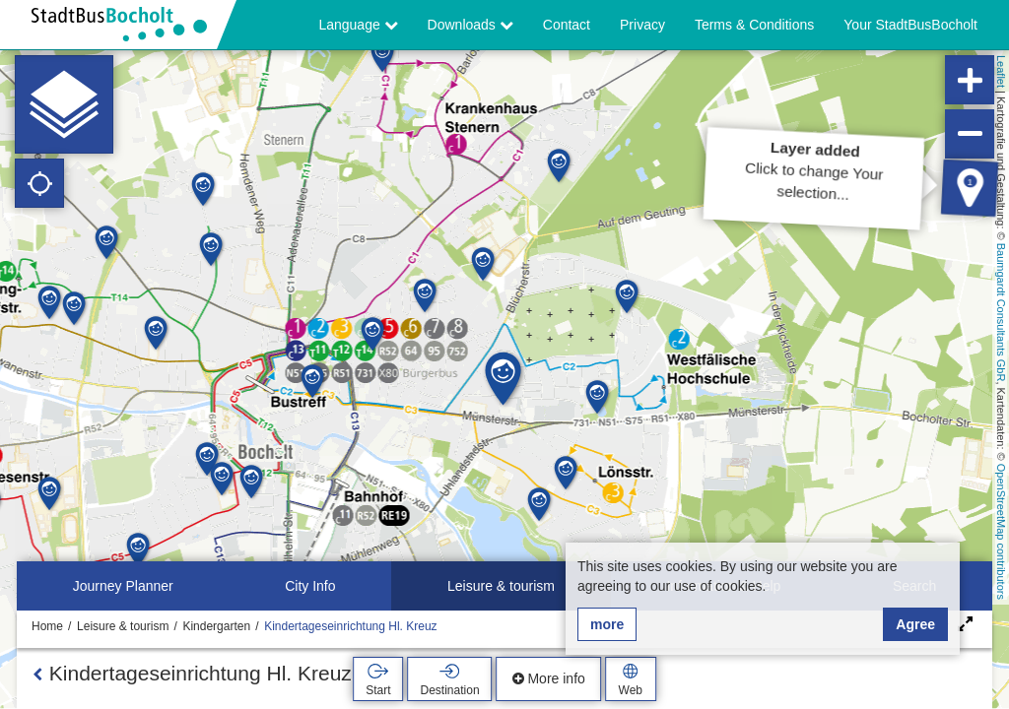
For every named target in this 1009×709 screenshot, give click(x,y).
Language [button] (357, 24)
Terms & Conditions (754, 24)
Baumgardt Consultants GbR (1001, 312)
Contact (566, 24)
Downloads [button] (470, 24)
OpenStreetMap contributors (1001, 532)
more (607, 624)
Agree (915, 624)
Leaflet (1001, 71)
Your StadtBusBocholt (910, 24)
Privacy (642, 24)
